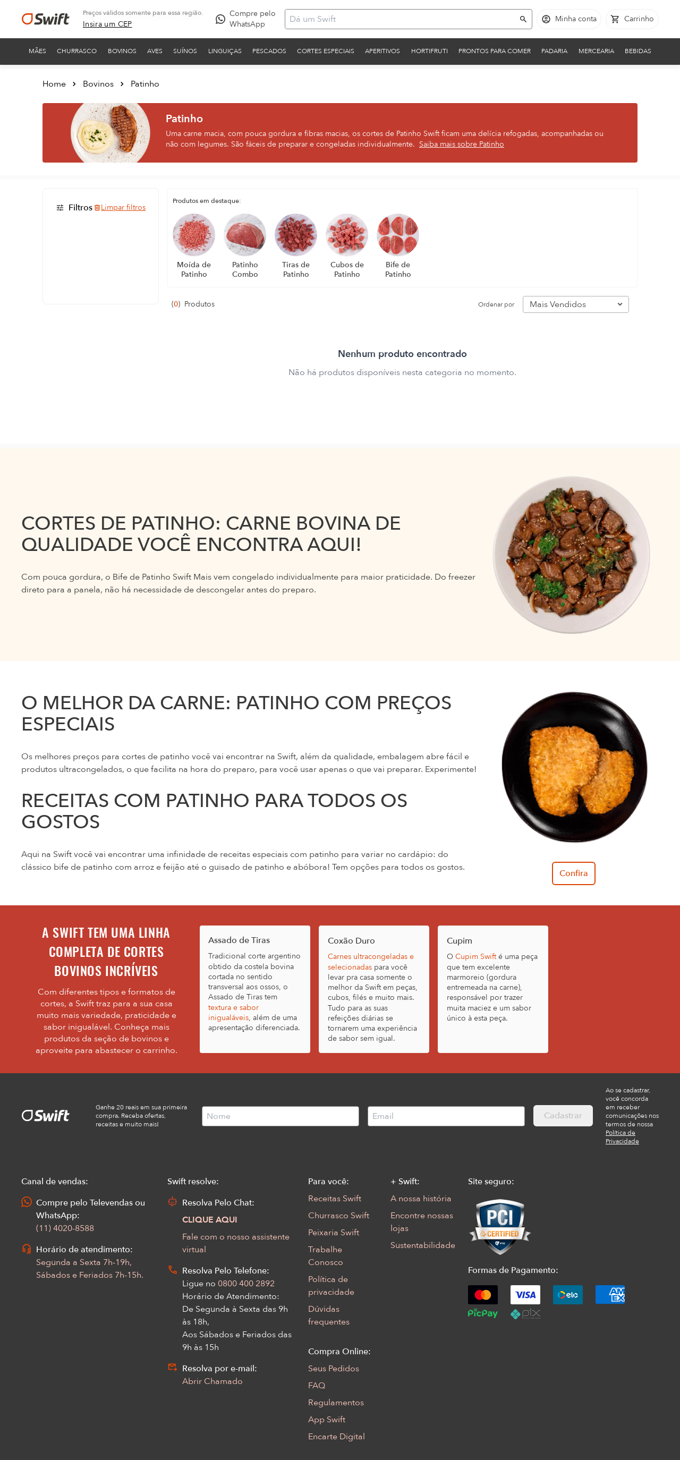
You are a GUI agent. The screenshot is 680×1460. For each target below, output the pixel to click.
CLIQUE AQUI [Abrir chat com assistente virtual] (209, 1220)
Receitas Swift (334, 1198)
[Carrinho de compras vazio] (632, 19)
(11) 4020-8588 (65, 1228)
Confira (573, 873)
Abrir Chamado (212, 1381)
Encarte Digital (336, 1436)
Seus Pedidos (333, 1368)
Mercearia (596, 51)
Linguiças (225, 51)
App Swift (326, 1419)
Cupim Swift (475, 957)
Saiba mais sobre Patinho (461, 144)
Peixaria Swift (333, 1232)
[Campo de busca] (401, 19)
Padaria (554, 51)
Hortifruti (429, 51)
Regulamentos (336, 1402)
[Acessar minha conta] (569, 19)
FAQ (316, 1385)
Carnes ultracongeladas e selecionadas (371, 962)
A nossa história (421, 1198)
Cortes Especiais (325, 51)
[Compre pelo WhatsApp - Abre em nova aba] (248, 19)
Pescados (269, 51)
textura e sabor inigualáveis (233, 1013)
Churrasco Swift (338, 1215)
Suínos (185, 51)
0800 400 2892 (246, 1283)
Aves (155, 51)
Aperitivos (382, 51)
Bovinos (122, 51)
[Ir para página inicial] (45, 19)
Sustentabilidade (422, 1245)
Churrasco (77, 51)
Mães (37, 51)
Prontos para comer (494, 51)
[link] (107, 24)
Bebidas (638, 51)
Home (54, 84)
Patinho (145, 84)
